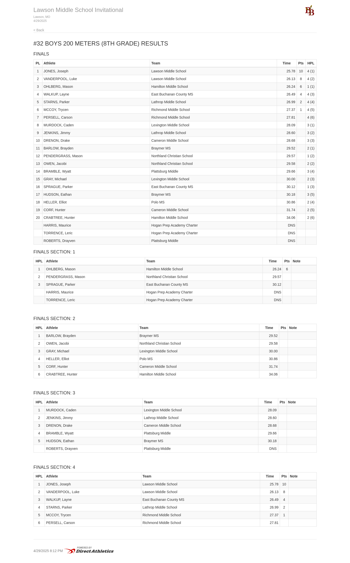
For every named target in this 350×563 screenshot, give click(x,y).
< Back (39, 30)
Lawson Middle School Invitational (78, 9)
